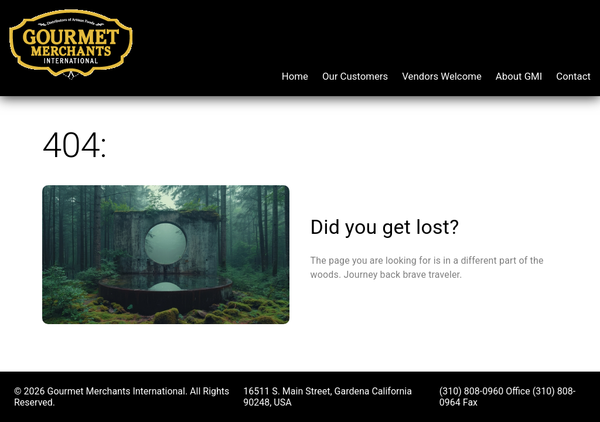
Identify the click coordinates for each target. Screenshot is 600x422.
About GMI (519, 76)
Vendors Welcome (442, 76)
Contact (573, 76)
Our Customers (355, 76)
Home (295, 76)
